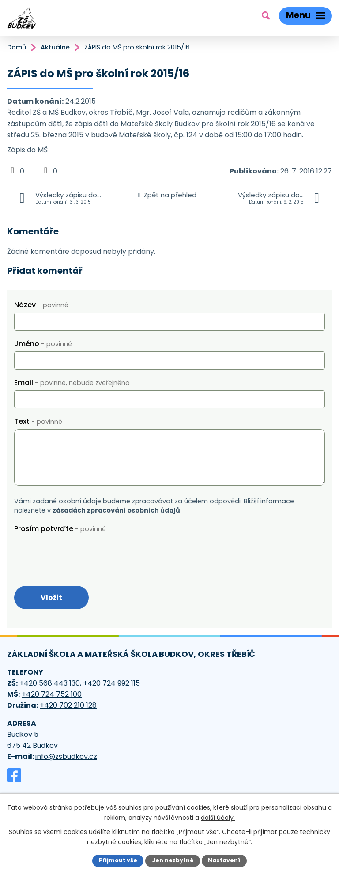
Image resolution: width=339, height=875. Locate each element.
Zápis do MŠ (27, 150)
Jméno (43, 344)
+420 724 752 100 (52, 694)
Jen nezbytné (173, 860)
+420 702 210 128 (68, 705)
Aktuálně (55, 47)
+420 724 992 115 (111, 683)
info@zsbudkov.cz (66, 756)
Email (72, 382)
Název (41, 305)
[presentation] (81, 553)
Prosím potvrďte (60, 529)
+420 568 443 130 (49, 683)
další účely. (218, 817)
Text (38, 421)
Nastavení (224, 860)
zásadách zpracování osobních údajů (116, 510)
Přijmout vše (118, 860)
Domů (16, 47)
